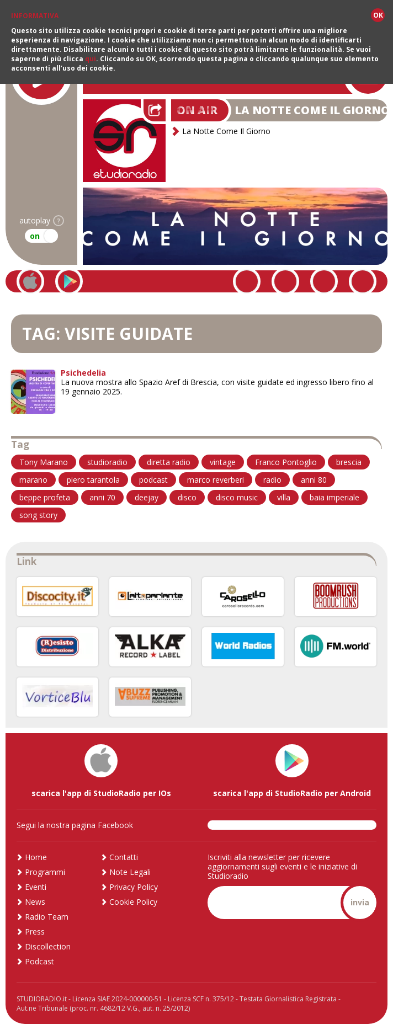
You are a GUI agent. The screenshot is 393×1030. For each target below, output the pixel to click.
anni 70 (102, 497)
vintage (223, 462)
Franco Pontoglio (286, 462)
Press (35, 931)
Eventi (35, 887)
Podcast (39, 961)
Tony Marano (43, 462)
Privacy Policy (133, 887)
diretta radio (168, 462)
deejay (146, 497)
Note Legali (130, 872)
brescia (349, 462)
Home (36, 857)
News (35, 901)
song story (38, 515)
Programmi (45, 872)
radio (272, 479)
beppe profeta (44, 497)
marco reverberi (215, 479)
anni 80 (314, 479)
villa (283, 497)
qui (90, 58)
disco (187, 497)
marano (33, 479)
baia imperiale (334, 497)
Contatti (123, 857)
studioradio (107, 462)
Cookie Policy (133, 901)
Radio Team (46, 916)
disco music (237, 497)
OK (378, 15)
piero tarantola (93, 479)
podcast (153, 479)
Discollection (48, 946)
